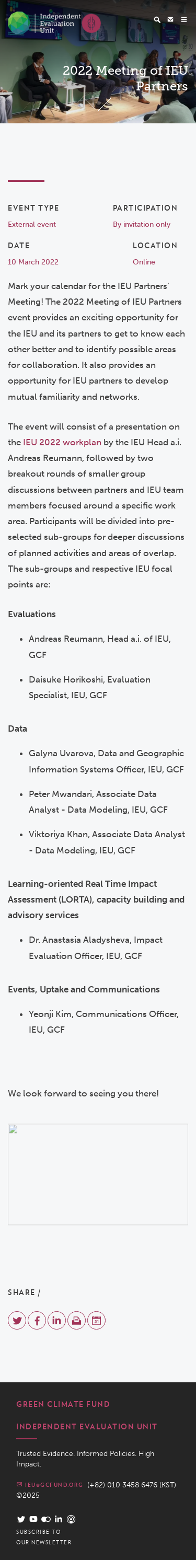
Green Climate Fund (63, 1404)
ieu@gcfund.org (49, 1484)
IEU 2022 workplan (61, 442)
